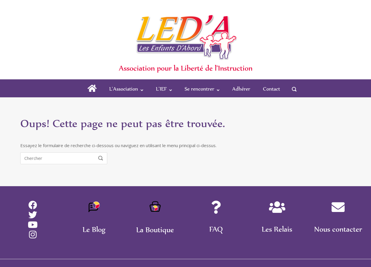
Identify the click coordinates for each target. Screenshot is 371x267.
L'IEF (161, 88)
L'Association (123, 88)
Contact (271, 88)
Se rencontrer (199, 88)
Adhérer (241, 88)
